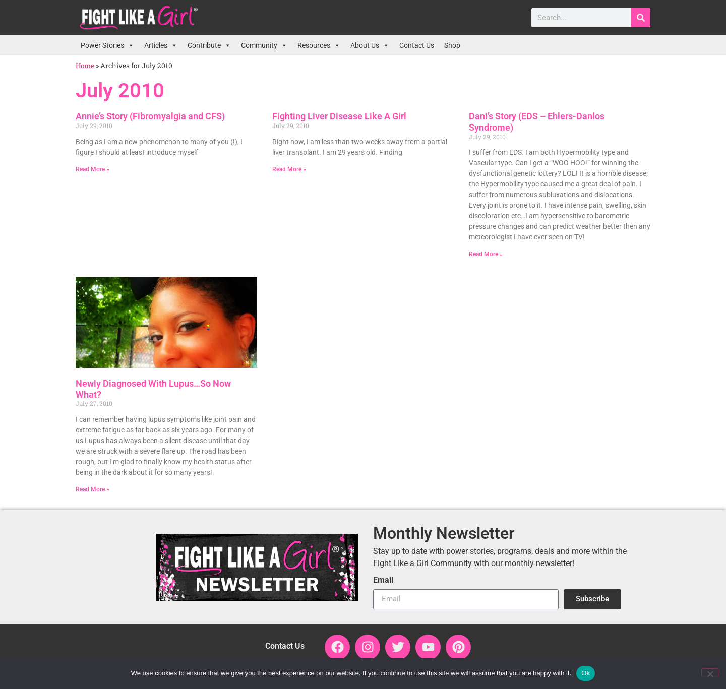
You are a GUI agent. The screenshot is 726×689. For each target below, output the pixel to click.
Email (383, 580)
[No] (709, 672)
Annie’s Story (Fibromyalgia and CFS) (150, 116)
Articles (160, 45)
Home (85, 65)
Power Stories (107, 45)
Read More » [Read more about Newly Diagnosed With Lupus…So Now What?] (92, 489)
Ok (585, 673)
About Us (369, 45)
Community (264, 45)
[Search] (640, 17)
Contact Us (416, 45)
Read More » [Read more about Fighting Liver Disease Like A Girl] (289, 169)
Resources (318, 45)
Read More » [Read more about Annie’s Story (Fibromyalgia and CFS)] (92, 169)
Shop (452, 45)
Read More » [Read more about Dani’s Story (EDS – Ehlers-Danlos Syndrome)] (486, 254)
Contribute (209, 45)
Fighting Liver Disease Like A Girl (339, 116)
